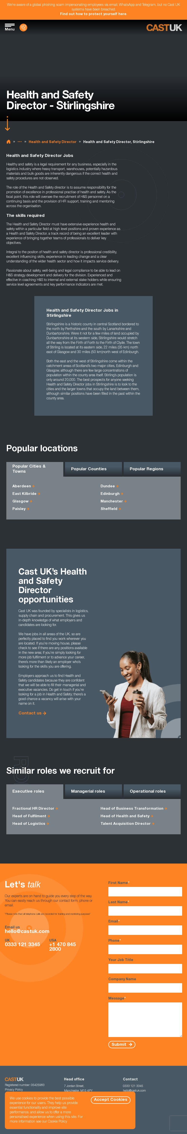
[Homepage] (164, 27)
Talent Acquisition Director (126, 824)
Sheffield (109, 509)
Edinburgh (110, 494)
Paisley (19, 509)
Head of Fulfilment (29, 816)
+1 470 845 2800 (62, 947)
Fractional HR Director (33, 809)
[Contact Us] (23, 27)
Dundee (108, 486)
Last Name (145, 908)
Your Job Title (145, 966)
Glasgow (20, 501)
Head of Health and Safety (125, 816)
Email (145, 927)
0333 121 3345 (22, 945)
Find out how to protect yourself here (93, 14)
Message (145, 1017)
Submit (120, 1045)
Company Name (145, 985)
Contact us (30, 713)
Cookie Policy (57, 1122)
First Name (145, 888)
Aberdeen (21, 486)
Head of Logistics (28, 824)
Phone (145, 946)
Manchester (112, 501)
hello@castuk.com (27, 932)
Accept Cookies (110, 1100)
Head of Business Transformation (132, 809)
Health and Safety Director (52, 142)
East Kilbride (24, 494)
